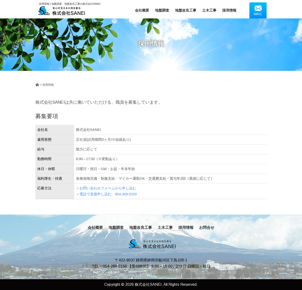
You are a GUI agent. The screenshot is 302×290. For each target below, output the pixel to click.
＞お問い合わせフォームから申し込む (106, 188)
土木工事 (209, 10)
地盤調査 (162, 10)
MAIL (258, 10)
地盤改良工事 (185, 10)
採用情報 (229, 10)
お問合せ (206, 228)
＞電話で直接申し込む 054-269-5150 (106, 194)
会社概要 (142, 10)
